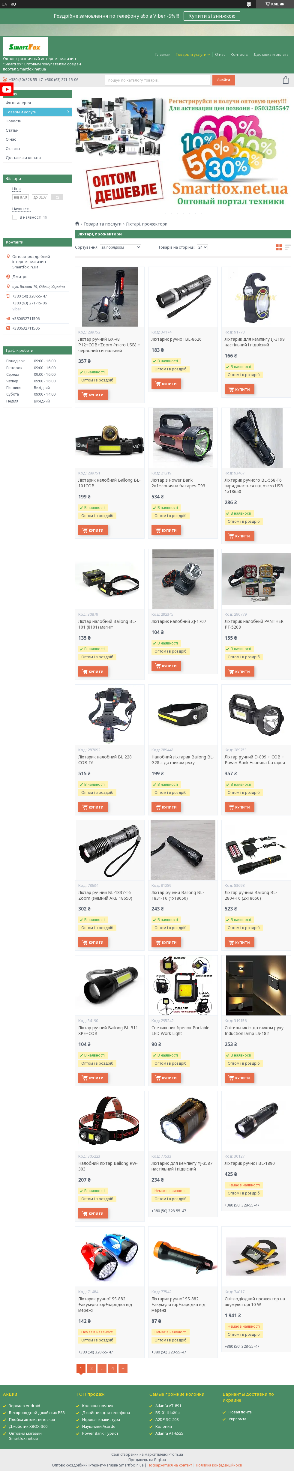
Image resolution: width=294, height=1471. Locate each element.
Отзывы (13, 148)
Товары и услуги (191, 54)
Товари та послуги (102, 224)
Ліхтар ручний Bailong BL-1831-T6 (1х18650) (178, 895)
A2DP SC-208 (166, 1419)
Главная (162, 54)
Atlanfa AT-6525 (169, 1433)
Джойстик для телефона (106, 1412)
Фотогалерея (18, 102)
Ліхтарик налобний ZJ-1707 (179, 621)
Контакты (239, 54)
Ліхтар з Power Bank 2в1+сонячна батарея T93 (178, 483)
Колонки (163, 1426)
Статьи (12, 130)
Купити (96, 395)
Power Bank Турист (100, 1433)
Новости (14, 121)
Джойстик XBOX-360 (28, 1426)
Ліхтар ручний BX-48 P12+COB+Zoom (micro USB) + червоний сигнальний (109, 344)
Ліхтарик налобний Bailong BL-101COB (109, 483)
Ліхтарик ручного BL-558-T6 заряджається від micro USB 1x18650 (254, 485)
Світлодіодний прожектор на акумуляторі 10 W (255, 1301)
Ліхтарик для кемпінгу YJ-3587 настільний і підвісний (182, 1166)
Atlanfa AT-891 (168, 1405)
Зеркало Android (24, 1405)
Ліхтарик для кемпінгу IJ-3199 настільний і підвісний (255, 342)
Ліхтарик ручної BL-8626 (177, 339)
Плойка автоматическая (32, 1419)
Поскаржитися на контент (170, 1465)
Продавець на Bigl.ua (147, 1459)
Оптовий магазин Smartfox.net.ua (25, 1436)
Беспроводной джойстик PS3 (37, 1412)
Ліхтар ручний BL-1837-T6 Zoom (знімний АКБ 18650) (105, 895)
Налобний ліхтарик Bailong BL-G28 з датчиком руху (183, 759)
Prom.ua (176, 1454)
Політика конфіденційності (219, 1465)
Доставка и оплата (271, 54)
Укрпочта (237, 1419)
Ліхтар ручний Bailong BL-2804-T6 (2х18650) (251, 895)
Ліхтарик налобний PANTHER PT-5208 (254, 624)
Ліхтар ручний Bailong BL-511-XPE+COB (109, 1030)
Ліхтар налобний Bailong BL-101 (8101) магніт (107, 624)
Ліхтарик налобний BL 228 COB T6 (105, 759)
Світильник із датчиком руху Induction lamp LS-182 (254, 1030)
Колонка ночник (97, 1405)
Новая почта (240, 1412)
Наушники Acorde (99, 1426)
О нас (220, 54)
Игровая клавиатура (101, 1419)
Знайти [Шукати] (223, 80)
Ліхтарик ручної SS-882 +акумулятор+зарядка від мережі (105, 1304)
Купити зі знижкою (212, 16)
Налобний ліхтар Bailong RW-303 (108, 1166)
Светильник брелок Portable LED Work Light (180, 1030)
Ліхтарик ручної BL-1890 (250, 1163)
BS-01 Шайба (167, 1412)
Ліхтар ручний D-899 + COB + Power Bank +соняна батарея (255, 759)
